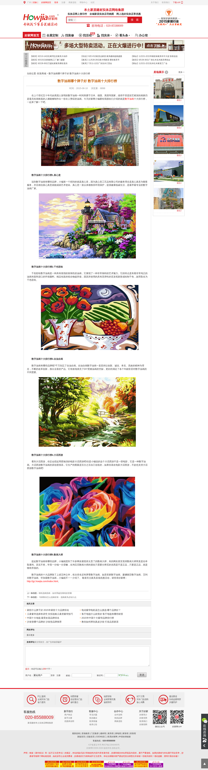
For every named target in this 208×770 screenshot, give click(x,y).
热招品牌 (118, 718)
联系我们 (166, 2)
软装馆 (133, 733)
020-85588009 (109, 741)
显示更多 (30, 635)
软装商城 (41, 73)
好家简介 (143, 715)
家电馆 (118, 733)
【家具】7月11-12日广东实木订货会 (96, 63)
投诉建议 (93, 718)
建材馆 (103, 733)
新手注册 (68, 718)
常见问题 (93, 715)
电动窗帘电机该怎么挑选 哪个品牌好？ (101, 610)
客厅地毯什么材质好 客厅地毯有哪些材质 (102, 614)
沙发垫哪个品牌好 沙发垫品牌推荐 (44, 621)
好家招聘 (143, 724)
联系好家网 (112, 737)
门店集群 (95, 733)
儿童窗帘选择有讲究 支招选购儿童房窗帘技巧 (50, 614)
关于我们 (155, 2)
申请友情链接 (125, 737)
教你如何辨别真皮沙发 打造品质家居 (100, 621)
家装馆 (125, 733)
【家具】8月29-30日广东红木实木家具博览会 (150, 60)
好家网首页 (46, 2)
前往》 (180, 100)
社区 (93, 2)
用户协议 (68, 715)
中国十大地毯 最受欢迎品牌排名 (43, 618)
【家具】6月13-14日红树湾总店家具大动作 (48, 56)
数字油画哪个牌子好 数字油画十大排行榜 (69, 73)
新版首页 (81, 737)
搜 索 (135, 19)
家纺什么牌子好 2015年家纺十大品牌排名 (48, 610)
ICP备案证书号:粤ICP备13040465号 (104, 745)
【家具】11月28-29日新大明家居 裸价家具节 (100, 60)
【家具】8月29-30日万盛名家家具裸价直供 (48, 63)
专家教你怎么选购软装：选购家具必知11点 (57, 597)
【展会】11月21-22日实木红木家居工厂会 (149, 63)
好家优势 (143, 718)
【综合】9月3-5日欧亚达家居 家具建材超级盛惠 (101, 56)
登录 (56, 2)
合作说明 (118, 715)
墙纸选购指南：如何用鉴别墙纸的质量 (55, 593)
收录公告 (93, 724)
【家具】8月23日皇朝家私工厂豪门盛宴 (47, 60)
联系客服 (93, 721)
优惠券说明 (69, 721)
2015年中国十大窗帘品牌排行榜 (98, 618)
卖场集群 (85, 733)
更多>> (181, 72)
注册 (63, 2)
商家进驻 (72, 2)
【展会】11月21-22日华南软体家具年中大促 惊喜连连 (154, 56)
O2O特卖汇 (26, 60)
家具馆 (111, 733)
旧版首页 (91, 737)
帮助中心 (83, 2)
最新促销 (76, 733)
